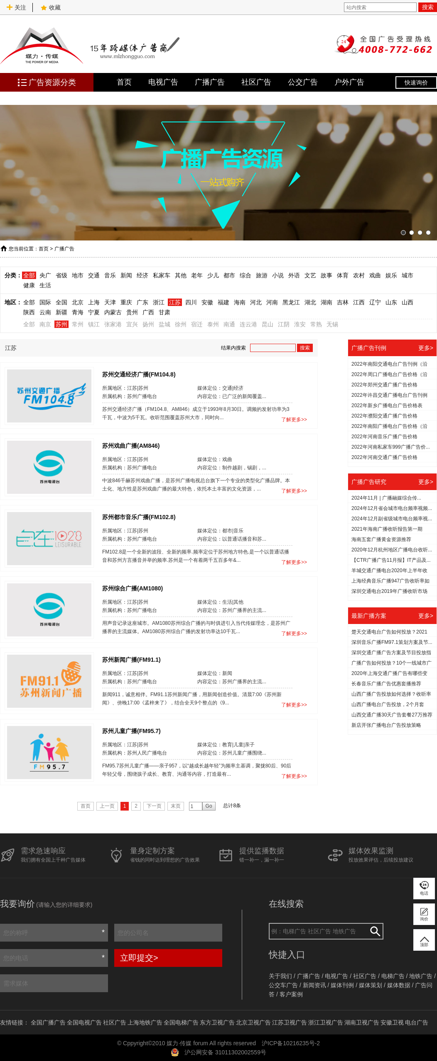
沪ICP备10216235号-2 (291, 1043)
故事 (326, 275)
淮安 (300, 324)
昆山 (267, 324)
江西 (359, 302)
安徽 (207, 302)
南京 (45, 324)
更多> (425, 348)
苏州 (61, 324)
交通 (94, 275)
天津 (110, 302)
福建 (223, 302)
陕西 (29, 312)
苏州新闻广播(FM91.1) (131, 659)
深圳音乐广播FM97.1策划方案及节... (391, 642)
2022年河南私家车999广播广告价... (390, 447)
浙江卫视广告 (325, 1022)
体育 (343, 275)
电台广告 (416, 1022)
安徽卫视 (392, 1022)
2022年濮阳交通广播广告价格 (384, 416)
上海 (94, 302)
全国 (61, 302)
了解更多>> (294, 419)
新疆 (61, 312)
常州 (77, 324)
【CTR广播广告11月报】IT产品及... (391, 560)
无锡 (332, 324)
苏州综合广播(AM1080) (132, 588)
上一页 (107, 806)
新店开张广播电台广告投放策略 (386, 725)
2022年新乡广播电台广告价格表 (386, 405)
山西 (407, 302)
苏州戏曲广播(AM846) (131, 445)
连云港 (248, 324)
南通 (229, 324)
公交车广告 (283, 985)
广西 (148, 312)
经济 (142, 275)
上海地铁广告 (145, 1022)
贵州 (132, 312)
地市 (77, 275)
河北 (256, 302)
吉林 (343, 302)
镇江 (94, 324)
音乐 (110, 275)
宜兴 (132, 324)
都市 (229, 275)
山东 (391, 302)
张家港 (113, 324)
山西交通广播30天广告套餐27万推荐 (391, 715)
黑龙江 (291, 302)
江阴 (284, 324)
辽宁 (375, 302)
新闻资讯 (314, 985)
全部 (29, 275)
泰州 (213, 324)
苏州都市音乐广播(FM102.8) (139, 517)
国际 (45, 302)
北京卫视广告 (253, 1022)
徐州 (181, 324)
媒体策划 (370, 985)
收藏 (51, 7)
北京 (77, 302)
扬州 (148, 324)
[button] (403, 232)
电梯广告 (393, 976)
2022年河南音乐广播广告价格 (384, 436)
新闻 (126, 275)
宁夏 (94, 312)
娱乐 (391, 275)
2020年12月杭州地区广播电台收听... (391, 550)
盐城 (164, 324)
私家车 (161, 275)
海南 (240, 302)
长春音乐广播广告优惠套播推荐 (386, 684)
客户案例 (291, 994)
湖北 (310, 302)
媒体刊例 (342, 985)
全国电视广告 (84, 1022)
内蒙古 (113, 312)
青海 (77, 312)
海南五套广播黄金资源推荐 (381, 539)
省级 (61, 275)
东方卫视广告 (217, 1022)
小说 (278, 275)
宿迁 (197, 324)
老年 (197, 275)
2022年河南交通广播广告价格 (384, 457)
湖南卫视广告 (361, 1022)
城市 (407, 275)
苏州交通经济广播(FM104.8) (139, 374)
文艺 (310, 275)
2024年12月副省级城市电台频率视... (391, 519)
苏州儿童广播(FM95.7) (131, 730)
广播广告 (210, 82)
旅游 (262, 275)
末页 (176, 806)
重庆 (126, 302)
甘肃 (164, 312)
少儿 (213, 275)
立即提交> (139, 957)
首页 (124, 82)
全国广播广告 (48, 1022)
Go (209, 806)
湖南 (326, 302)
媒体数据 (398, 985)
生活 (45, 285)
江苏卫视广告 (289, 1022)
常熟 (316, 324)
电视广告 (163, 82)
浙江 (158, 302)
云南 (45, 312)
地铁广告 (420, 976)
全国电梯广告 (181, 1022)
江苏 (175, 302)
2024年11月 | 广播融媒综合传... (386, 498)
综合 (245, 275)
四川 (191, 302)
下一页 (154, 806)
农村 (359, 275)
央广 (45, 275)
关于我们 (280, 976)
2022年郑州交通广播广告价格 (384, 385)
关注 (16, 7)
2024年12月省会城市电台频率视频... (391, 508)
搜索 (428, 7)
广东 (142, 302)
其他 (181, 275)
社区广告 (256, 82)
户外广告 (349, 82)
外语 (294, 275)
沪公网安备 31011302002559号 (225, 1052)
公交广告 (303, 82)
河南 (272, 302)
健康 (29, 285)
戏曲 (375, 275)
